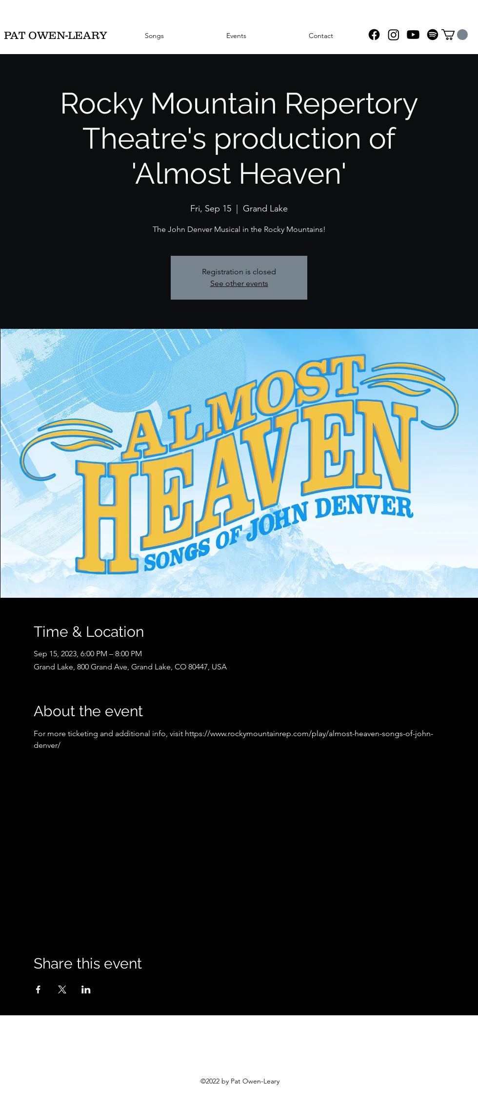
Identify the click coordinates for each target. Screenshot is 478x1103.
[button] (454, 34)
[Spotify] (432, 34)
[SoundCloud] (254, 1049)
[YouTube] (413, 34)
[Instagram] (393, 34)
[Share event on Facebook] (38, 989)
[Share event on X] (62, 989)
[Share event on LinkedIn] (86, 989)
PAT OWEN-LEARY (55, 35)
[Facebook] (374, 34)
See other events (239, 283)
